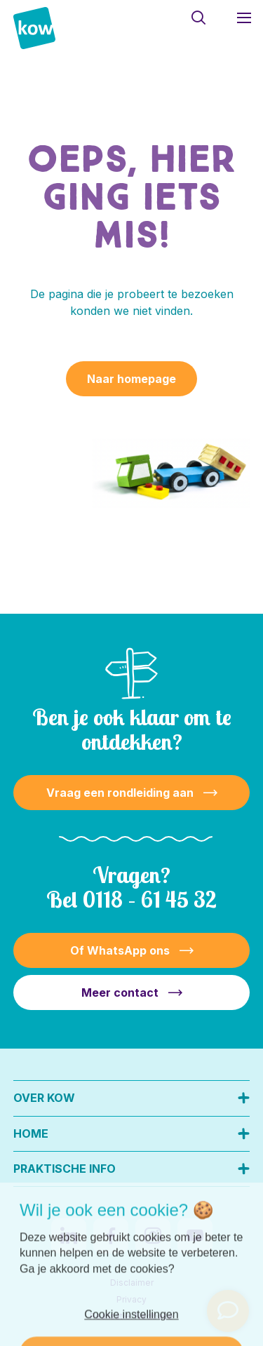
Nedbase (154, 1316)
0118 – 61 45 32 (150, 899)
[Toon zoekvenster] (198, 17)
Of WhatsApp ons (120, 950)
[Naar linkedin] (68, 1235)
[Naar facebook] (110, 1235)
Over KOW (44, 1098)
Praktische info (64, 1169)
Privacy (131, 1299)
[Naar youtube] (195, 1235)
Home (30, 1133)
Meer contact (120, 992)
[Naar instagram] (152, 1235)
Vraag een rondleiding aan (120, 793)
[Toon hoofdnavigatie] (243, 17)
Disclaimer (132, 1282)
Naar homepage (131, 379)
